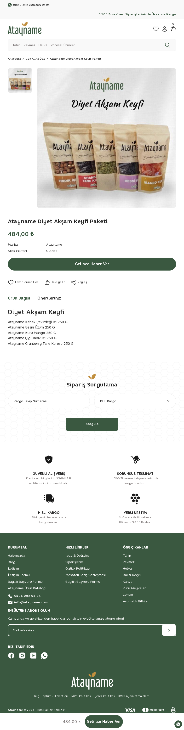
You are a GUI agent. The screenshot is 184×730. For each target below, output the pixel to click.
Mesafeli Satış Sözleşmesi (85, 576)
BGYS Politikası (80, 697)
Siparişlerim (74, 563)
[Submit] (169, 631)
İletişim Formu (19, 576)
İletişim (13, 570)
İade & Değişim (77, 557)
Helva (127, 570)
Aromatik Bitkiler (136, 602)
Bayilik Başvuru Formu (25, 583)
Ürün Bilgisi (19, 298)
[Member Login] (164, 29)
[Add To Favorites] (23, 283)
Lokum (128, 596)
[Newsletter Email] (92, 632)
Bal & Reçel (132, 576)
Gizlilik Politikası (77, 570)
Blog (11, 563)
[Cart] (173, 29)
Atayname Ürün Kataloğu (27, 589)
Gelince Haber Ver (92, 264)
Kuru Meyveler (134, 589)
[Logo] (24, 29)
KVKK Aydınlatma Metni (134, 697)
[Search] (92, 45)
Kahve (127, 583)
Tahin (127, 557)
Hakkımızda (16, 557)
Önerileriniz (49, 298)
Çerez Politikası (104, 697)
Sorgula (92, 425)
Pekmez (129, 563)
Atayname (54, 245)
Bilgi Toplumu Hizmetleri (50, 697)
